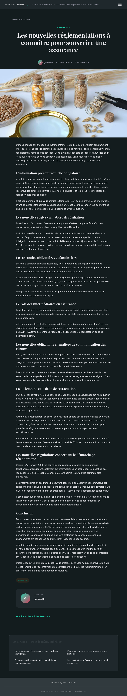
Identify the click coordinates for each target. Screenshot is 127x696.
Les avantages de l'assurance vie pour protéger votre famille (36, 652)
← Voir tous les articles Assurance (33, 616)
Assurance (25, 19)
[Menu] (120, 4)
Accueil (15, 19)
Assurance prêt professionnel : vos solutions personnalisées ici (35, 661)
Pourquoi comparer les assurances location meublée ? (87, 652)
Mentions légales (58, 682)
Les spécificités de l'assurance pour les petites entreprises (88, 661)
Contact (72, 682)
